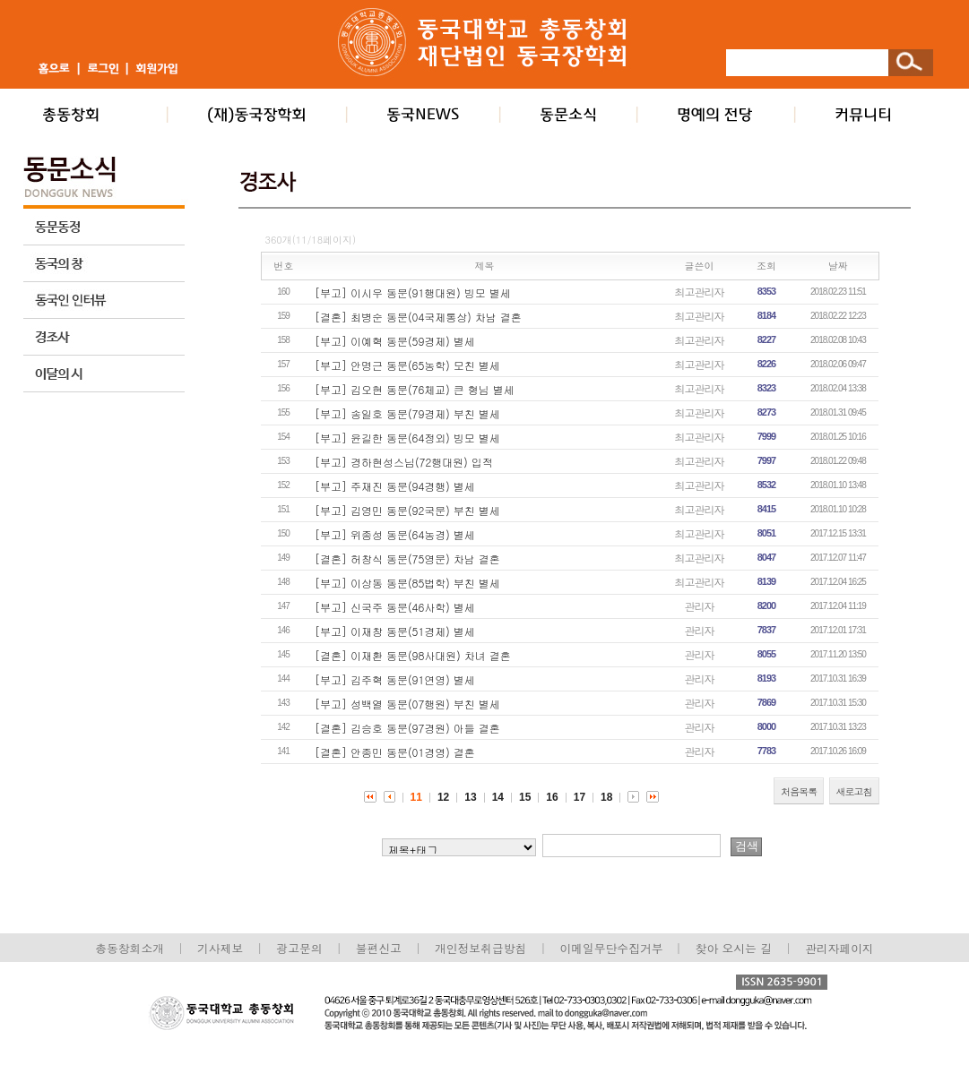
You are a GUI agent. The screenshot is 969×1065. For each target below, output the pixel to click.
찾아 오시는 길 (734, 948)
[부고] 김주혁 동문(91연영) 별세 (395, 679)
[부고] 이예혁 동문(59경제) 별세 (395, 340)
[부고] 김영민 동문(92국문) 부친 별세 (407, 510)
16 (552, 797)
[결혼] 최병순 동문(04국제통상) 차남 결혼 (418, 316)
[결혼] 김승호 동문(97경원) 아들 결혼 (407, 727)
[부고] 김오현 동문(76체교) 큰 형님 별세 (415, 389)
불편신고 (379, 948)
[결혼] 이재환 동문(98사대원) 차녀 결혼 (413, 655)
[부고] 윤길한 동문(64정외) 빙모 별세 (407, 437)
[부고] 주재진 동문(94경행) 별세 (395, 486)
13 (470, 797)
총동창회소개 (129, 948)
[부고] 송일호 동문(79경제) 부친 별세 (407, 413)
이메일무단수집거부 (612, 948)
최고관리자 (699, 291)
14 (498, 797)
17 (579, 797)
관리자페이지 (839, 948)
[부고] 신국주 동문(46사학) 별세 (395, 606)
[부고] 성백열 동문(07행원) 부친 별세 (407, 703)
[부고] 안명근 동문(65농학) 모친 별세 (407, 365)
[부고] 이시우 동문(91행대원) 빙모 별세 (413, 292)
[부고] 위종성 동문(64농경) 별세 (395, 534)
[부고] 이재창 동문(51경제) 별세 (395, 631)
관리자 (699, 606)
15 (525, 797)
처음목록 (799, 791)
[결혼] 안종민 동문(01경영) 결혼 (395, 752)
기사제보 (220, 948)
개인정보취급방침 (480, 948)
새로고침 (854, 791)
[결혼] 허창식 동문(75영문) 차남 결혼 (407, 558)
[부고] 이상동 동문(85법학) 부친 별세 (407, 582)
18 (606, 797)
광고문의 (299, 948)
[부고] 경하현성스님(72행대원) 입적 (404, 461)
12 (443, 797)
